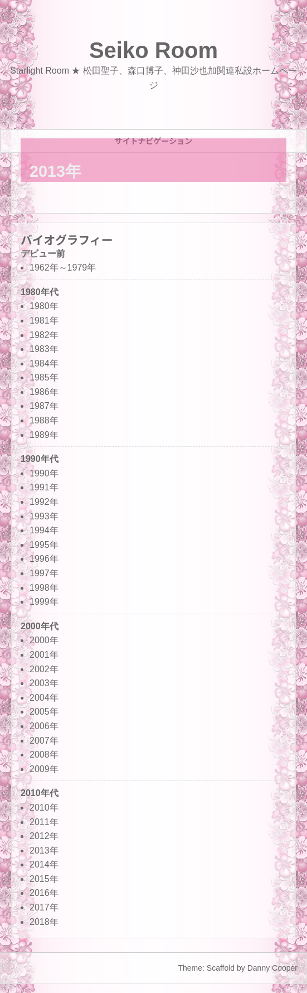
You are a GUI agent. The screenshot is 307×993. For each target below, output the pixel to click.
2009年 (44, 769)
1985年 (44, 377)
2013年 (44, 850)
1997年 (44, 573)
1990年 (44, 473)
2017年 (44, 907)
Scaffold (221, 967)
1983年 (44, 349)
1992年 (44, 502)
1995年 (44, 544)
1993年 (44, 516)
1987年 (44, 406)
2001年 (44, 654)
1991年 (44, 487)
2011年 (44, 822)
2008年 (44, 754)
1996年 (44, 558)
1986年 (44, 392)
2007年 (44, 740)
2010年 (44, 807)
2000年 (44, 640)
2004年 (44, 697)
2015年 (44, 879)
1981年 (44, 320)
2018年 (44, 922)
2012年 (44, 836)
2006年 (44, 726)
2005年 (44, 711)
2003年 (44, 683)
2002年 (44, 669)
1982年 (44, 335)
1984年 (44, 363)
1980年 (44, 306)
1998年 (44, 587)
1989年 (44, 435)
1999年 (44, 601)
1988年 (44, 420)
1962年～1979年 (63, 267)
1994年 (44, 530)
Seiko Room (153, 50)
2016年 (44, 893)
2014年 (44, 864)
